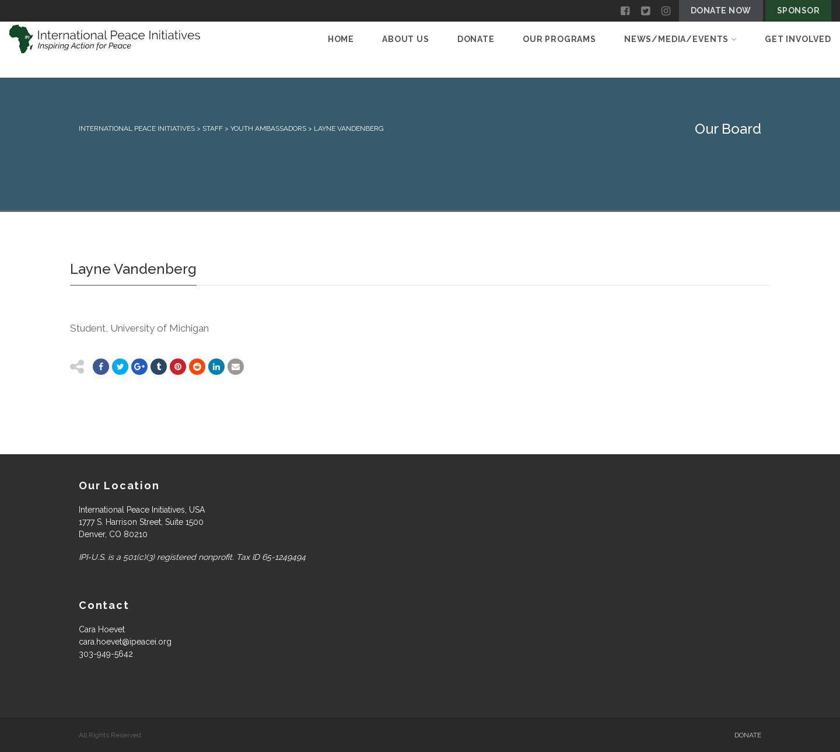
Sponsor (798, 10)
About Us (405, 39)
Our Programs (559, 39)
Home (341, 39)
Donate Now (721, 10)
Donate (476, 39)
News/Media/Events (680, 39)
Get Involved (798, 39)
